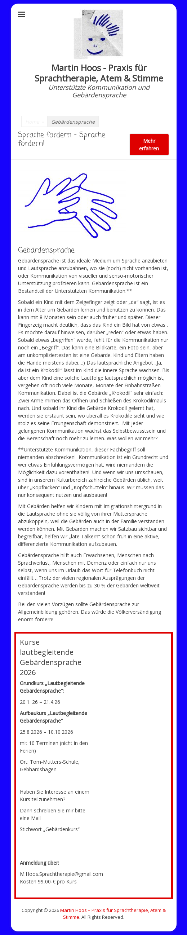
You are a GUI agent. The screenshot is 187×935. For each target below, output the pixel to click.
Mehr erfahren (149, 144)
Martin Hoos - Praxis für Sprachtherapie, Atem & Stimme (99, 73)
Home (34, 121)
